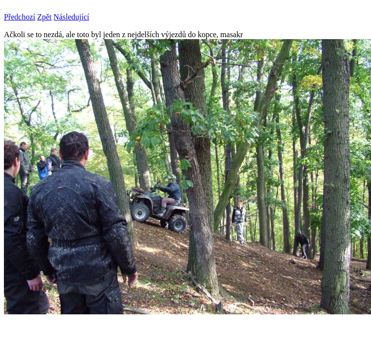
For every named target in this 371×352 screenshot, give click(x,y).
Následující (71, 17)
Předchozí (19, 17)
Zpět (44, 17)
